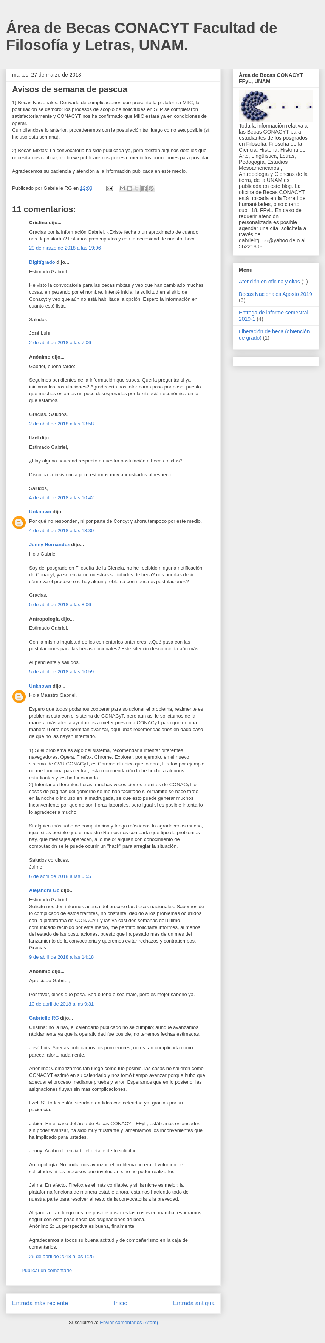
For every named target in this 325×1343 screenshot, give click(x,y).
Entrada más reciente (40, 1303)
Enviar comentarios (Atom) (129, 1322)
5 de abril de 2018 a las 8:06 (60, 604)
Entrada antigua (194, 1303)
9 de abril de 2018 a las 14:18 (61, 957)
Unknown (40, 511)
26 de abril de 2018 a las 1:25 (61, 1256)
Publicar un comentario (47, 1270)
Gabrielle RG (44, 1018)
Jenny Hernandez (49, 544)
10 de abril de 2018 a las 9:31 (61, 1004)
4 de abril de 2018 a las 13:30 (61, 530)
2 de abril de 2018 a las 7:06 (60, 342)
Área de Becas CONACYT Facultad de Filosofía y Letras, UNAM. (141, 36)
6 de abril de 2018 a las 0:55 (60, 876)
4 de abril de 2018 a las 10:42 (61, 498)
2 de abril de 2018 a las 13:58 (61, 424)
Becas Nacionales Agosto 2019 (275, 294)
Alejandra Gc (44, 890)
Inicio (120, 1303)
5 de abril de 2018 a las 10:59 (61, 672)
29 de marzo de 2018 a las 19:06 (65, 248)
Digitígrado (42, 262)
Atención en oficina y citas (269, 282)
